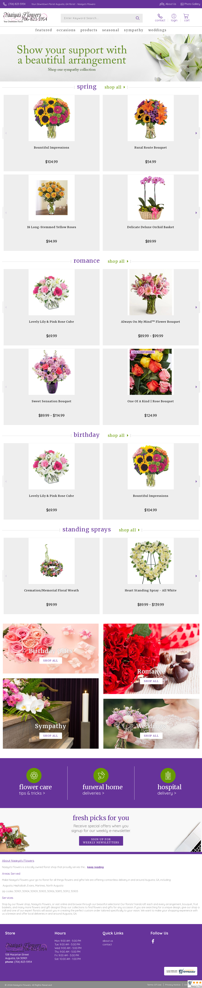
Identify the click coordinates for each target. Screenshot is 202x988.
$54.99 (150, 161)
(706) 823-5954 (16, 4)
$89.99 (150, 241)
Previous (5, 133)
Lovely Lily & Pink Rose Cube (51, 321)
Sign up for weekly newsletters (101, 841)
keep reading (95, 867)
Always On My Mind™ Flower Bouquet (150, 321)
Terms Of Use (154, 984)
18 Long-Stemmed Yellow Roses (51, 227)
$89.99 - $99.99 (150, 335)
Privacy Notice (172, 984)
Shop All (113, 87)
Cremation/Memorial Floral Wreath (51, 590)
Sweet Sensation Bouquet (51, 401)
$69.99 (51, 335)
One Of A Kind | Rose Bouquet (151, 401)
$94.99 (51, 241)
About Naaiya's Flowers (18, 860)
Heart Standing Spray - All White (151, 590)
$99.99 (51, 604)
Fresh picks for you (101, 823)
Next (196, 133)
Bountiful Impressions (51, 147)
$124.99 (150, 415)
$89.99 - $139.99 (150, 604)
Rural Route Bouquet (150, 147)
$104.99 (51, 161)
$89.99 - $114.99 (52, 415)
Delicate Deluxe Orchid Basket (150, 227)
